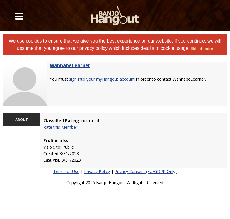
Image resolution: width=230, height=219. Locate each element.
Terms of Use (66, 171)
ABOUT (21, 119)
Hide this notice (202, 48)
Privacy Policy (97, 171)
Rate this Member (60, 127)
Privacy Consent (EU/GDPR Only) (146, 171)
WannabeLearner (70, 65)
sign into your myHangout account (102, 79)
